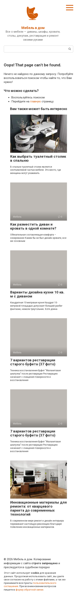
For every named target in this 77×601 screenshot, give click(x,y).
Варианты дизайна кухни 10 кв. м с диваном (37, 294)
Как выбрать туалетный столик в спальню (38, 158)
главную (35, 101)
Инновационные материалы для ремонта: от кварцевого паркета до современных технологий (38, 508)
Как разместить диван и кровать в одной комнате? (33, 226)
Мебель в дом (33, 28)
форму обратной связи (29, 589)
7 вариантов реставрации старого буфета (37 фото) (32, 362)
